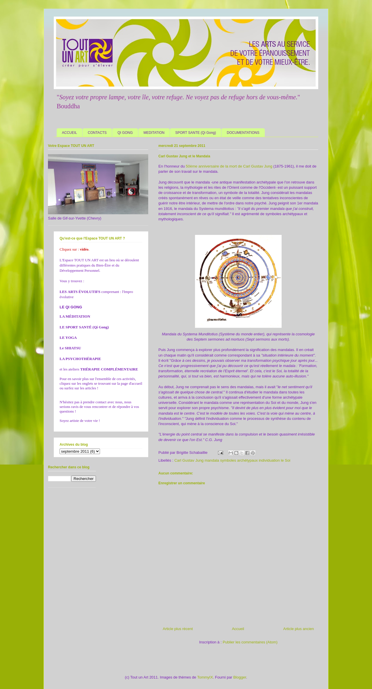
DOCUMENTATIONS (243, 133)
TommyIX (205, 677)
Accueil (238, 629)
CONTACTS (97, 133)
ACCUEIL (69, 133)
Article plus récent (178, 629)
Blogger (239, 677)
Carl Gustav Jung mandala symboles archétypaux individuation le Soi (232, 460)
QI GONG (125, 133)
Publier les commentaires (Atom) (250, 642)
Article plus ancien (298, 629)
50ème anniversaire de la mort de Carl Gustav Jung (229, 166)
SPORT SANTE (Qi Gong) (195, 133)
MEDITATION (154, 133)
